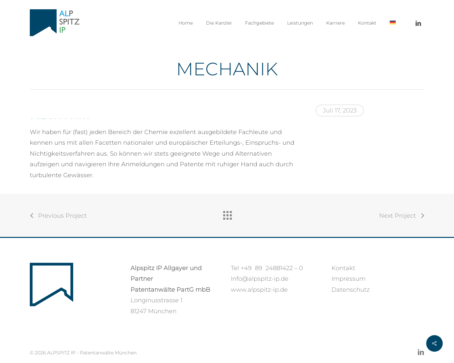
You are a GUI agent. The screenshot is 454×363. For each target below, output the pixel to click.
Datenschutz (350, 289)
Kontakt (343, 268)
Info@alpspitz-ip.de (259, 278)
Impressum (348, 278)
